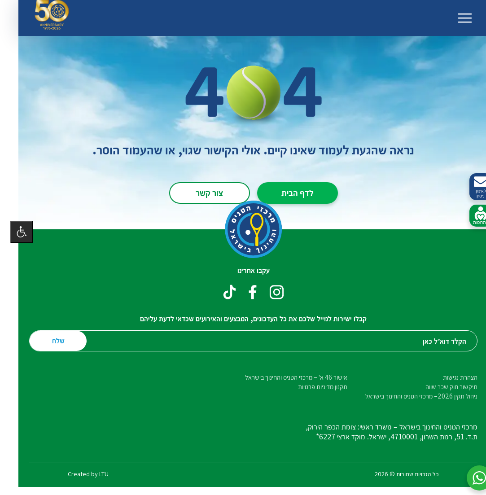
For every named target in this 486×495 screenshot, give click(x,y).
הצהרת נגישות (450, 377)
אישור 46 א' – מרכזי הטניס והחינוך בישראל (286, 377)
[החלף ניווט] (455, 18)
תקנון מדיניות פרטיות (312, 386)
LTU (93, 473)
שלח (48, 340)
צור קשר (199, 192)
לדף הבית (287, 192)
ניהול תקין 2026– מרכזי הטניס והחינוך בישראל (411, 396)
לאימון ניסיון (470, 187)
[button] (469, 478)
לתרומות (470, 215)
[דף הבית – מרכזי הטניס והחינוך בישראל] (243, 229)
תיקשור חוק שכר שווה (441, 386)
